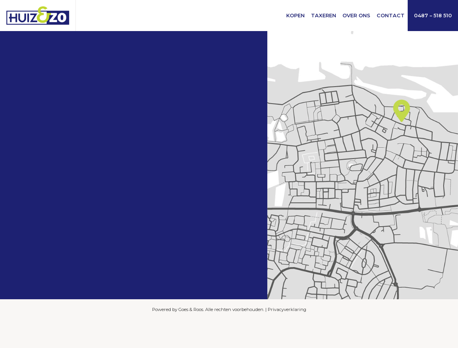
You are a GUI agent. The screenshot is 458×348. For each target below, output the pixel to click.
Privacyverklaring (287, 309)
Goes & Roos (190, 309)
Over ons (356, 15)
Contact (391, 15)
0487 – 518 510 (433, 15)
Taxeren (323, 15)
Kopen (295, 15)
